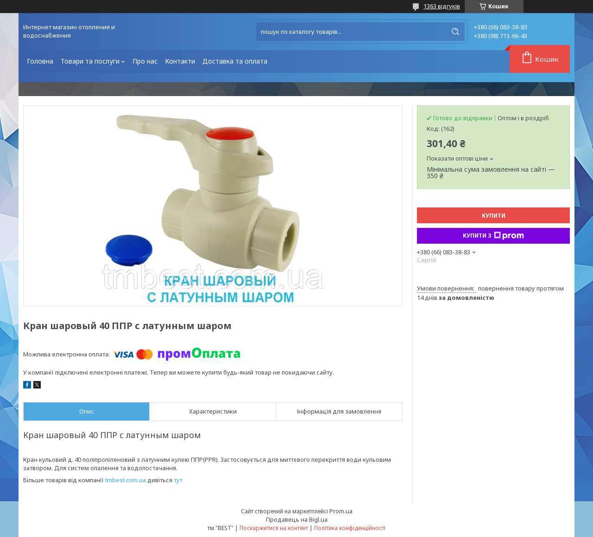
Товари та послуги (90, 61)
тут (178, 480)
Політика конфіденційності (349, 528)
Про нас (145, 61)
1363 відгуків (441, 6)
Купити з (493, 236)
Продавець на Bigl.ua (297, 519)
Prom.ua (341, 511)
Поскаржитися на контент (274, 528)
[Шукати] (455, 31)
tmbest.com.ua (125, 480)
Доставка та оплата (234, 61)
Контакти (180, 61)
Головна (40, 61)
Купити (493, 216)
